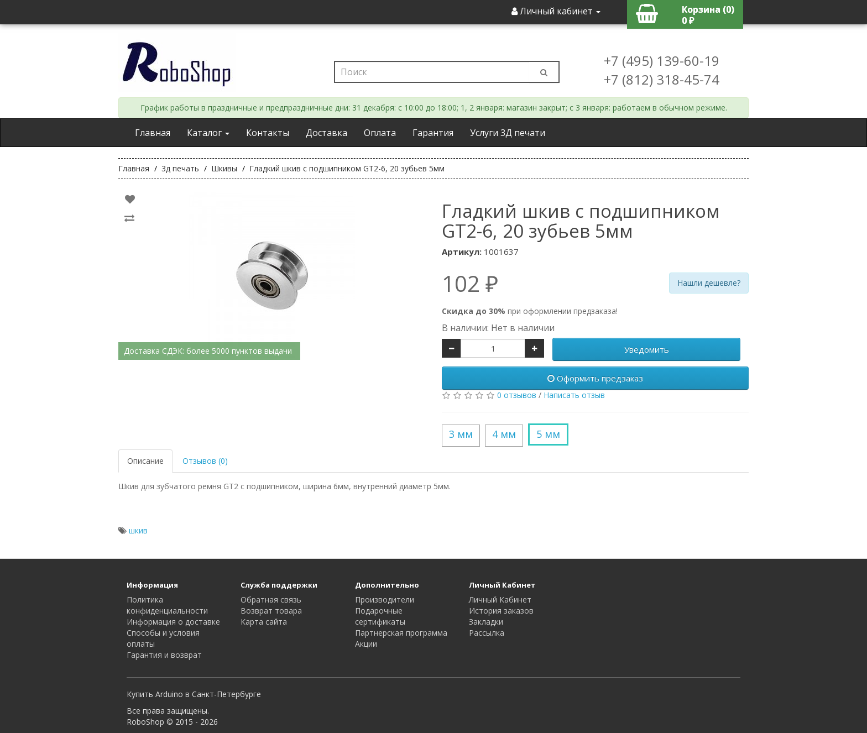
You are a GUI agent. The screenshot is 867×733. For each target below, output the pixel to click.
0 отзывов (516, 395)
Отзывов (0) (205, 460)
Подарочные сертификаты (380, 616)
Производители (384, 599)
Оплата (380, 133)
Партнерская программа (401, 632)
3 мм (461, 434)
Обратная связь (271, 599)
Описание (145, 460)
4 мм (504, 434)
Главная (152, 133)
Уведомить (646, 349)
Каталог (208, 133)
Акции (366, 643)
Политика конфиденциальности (167, 605)
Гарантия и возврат (164, 655)
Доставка (326, 133)
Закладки (486, 621)
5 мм (548, 434)
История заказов (501, 610)
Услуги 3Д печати (507, 133)
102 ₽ (470, 283)
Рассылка (486, 632)
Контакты (267, 133)
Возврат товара (271, 610)
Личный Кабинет (500, 599)
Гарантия (432, 133)
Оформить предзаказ (595, 378)
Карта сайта (264, 621)
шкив (138, 530)
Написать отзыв (574, 395)
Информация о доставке (173, 621)
